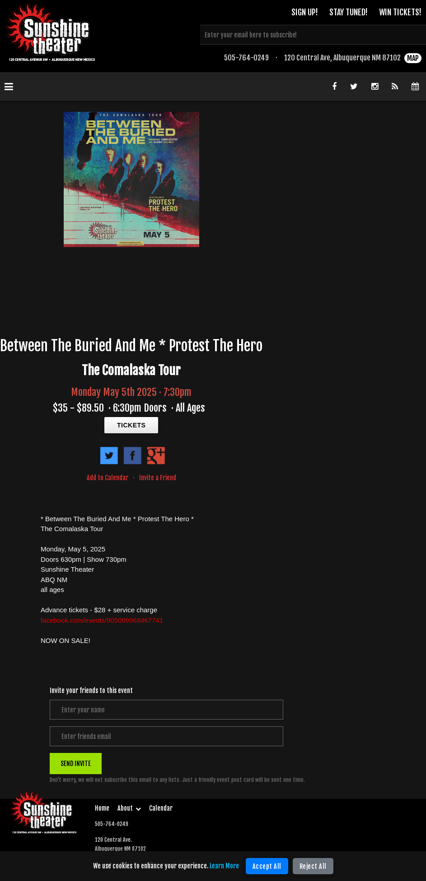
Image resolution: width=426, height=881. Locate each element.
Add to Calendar (107, 478)
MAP (413, 58)
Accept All (267, 866)
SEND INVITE (76, 763)
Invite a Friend (157, 478)
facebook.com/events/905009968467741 (102, 620)
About (129, 808)
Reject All (313, 866)
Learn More (224, 866)
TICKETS (131, 425)
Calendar (161, 808)
